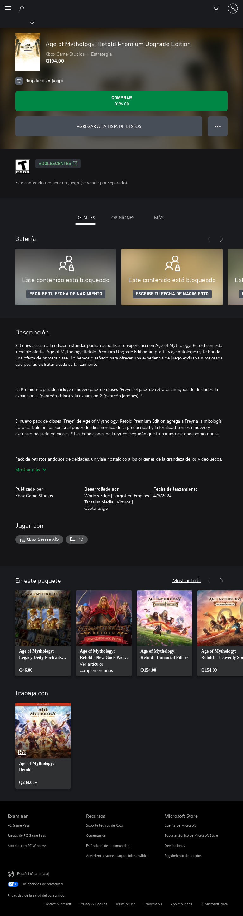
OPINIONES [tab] (122, 217)
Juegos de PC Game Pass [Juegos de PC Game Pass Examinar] (27, 835)
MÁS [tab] (158, 217)
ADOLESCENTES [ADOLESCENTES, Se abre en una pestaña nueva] (58, 163)
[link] (43, 633)
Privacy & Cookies (93, 904)
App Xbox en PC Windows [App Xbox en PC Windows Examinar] (27, 845)
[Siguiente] (221, 239)
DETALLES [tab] (85, 217)
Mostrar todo (186, 580)
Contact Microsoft (57, 904)
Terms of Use (125, 904)
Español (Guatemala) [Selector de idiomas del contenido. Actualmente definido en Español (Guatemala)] (33, 873)
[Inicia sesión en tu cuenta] (232, 8)
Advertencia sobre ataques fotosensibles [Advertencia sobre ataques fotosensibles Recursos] (117, 855)
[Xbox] (16, 22)
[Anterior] (208, 239)
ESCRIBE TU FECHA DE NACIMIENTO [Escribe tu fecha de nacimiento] (65, 294)
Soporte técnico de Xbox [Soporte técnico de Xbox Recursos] (104, 825)
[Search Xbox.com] (22, 8)
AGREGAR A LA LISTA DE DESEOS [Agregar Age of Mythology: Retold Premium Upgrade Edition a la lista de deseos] (109, 126)
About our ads (181, 904)
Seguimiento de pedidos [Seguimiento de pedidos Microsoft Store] (183, 855)
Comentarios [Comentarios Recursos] (96, 835)
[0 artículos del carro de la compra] (217, 8)
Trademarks (153, 904)
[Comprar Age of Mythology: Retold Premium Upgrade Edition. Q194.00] (121, 101)
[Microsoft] (121, 5)
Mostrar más (30, 470)
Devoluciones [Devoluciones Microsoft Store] (175, 845)
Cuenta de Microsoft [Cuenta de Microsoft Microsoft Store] (180, 825)
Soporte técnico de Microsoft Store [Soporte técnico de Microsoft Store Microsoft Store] (191, 835)
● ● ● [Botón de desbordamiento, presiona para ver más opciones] (218, 126)
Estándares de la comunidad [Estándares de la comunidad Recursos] (107, 845)
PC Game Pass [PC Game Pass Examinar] (19, 825)
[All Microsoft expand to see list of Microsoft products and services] (8, 8)
